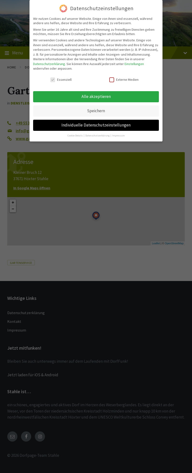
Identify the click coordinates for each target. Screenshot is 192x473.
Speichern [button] (96, 110)
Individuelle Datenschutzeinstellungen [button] (96, 125)
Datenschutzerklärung (49, 64)
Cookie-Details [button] (75, 135)
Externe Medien (124, 79)
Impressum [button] (118, 135)
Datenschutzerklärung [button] (97, 135)
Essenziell (61, 79)
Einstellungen (134, 64)
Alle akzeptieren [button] (96, 96)
